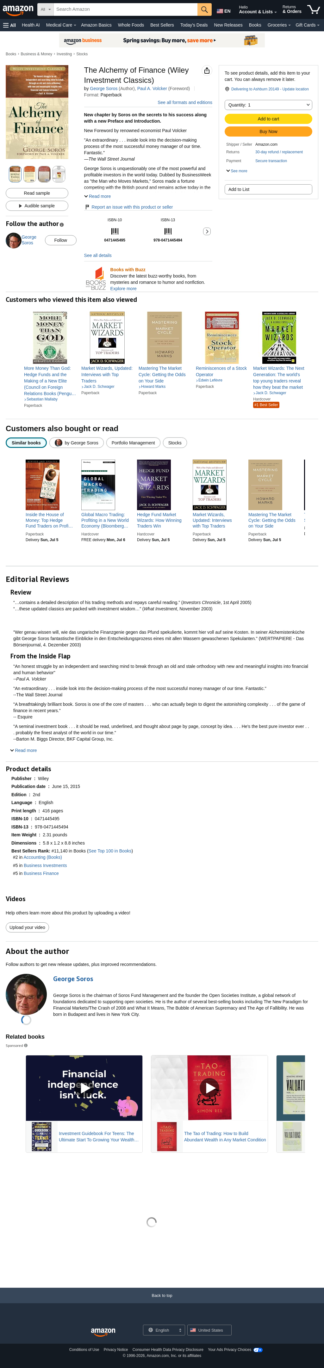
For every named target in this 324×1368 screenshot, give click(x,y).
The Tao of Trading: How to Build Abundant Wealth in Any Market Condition (225, 1136)
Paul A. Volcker (152, 88)
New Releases (228, 24)
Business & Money (36, 54)
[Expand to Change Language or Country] (180, 1330)
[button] (9, 25)
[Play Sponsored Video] (84, 1088)
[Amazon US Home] (103, 1332)
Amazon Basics (96, 24)
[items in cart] (313, 9)
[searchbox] (125, 9)
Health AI (31, 24)
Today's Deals (194, 24)
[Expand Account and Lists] (275, 12)
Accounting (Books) (42, 857)
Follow (60, 240)
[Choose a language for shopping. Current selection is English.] (160, 1330)
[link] (50, 381)
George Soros (103, 88)
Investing (64, 54)
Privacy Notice (116, 1349)
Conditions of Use (84, 1349)
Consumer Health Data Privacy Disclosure (168, 1349)
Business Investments (45, 865)
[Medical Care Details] (75, 25)
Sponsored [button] (17, 1045)
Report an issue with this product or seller (128, 207)
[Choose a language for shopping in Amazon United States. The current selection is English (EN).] (223, 10)
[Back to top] (162, 1302)
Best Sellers (162, 24)
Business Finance (41, 873)
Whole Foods (131, 24)
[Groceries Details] (289, 25)
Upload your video (27, 927)
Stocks (82, 54)
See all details (98, 255)
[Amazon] (19, 9)
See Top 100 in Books (110, 850)
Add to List (238, 189)
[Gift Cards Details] (318, 25)
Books (255, 24)
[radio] (26, 442)
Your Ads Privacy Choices (229, 1349)
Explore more (123, 288)
